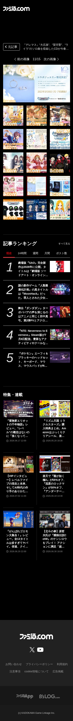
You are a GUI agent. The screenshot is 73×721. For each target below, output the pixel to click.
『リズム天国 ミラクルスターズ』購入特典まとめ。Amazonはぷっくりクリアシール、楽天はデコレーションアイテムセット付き (54, 428)
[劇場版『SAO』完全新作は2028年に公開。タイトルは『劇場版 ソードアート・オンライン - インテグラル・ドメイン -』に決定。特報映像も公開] (60, 266)
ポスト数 (61, 253)
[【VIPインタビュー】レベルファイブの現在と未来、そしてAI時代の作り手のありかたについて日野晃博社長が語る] (18, 464)
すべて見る (64, 243)
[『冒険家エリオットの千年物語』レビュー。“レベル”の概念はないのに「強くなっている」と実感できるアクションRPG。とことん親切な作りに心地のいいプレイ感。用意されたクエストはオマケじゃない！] (18, 408)
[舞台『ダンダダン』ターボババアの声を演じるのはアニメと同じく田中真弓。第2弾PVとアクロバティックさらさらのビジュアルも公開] (60, 312)
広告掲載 (58, 671)
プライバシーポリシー (39, 664)
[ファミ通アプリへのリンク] (24, 696)
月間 (47, 253)
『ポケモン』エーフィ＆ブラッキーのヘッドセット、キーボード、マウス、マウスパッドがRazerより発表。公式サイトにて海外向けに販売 (33, 360)
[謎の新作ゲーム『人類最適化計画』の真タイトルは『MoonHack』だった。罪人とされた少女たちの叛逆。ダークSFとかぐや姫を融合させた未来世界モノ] (60, 289)
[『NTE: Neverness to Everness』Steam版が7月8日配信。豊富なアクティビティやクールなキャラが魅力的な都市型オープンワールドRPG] (60, 334)
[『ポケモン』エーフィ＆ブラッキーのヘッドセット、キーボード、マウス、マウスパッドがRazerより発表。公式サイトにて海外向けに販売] (60, 357)
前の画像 (23, 59)
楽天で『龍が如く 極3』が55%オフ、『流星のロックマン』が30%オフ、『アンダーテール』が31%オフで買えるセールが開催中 (54, 483)
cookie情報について (36, 671)
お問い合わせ (13, 664)
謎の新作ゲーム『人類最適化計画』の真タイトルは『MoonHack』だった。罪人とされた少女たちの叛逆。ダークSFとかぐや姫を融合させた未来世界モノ (33, 292)
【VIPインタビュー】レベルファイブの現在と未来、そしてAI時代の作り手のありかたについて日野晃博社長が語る (17, 483)
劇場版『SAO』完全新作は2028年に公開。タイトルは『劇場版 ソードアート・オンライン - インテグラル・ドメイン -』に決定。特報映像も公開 (33, 269)
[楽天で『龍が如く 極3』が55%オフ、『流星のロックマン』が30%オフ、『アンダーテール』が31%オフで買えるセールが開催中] (55, 464)
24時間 (22, 253)
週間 (35, 253)
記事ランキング (20, 243)
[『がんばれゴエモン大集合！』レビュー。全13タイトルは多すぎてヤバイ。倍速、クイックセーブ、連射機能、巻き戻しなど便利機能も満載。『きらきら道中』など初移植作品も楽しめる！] (18, 519)
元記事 (10, 47)
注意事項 (15, 671)
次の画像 (50, 59)
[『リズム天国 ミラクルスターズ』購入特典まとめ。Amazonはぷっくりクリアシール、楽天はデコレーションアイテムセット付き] (55, 408)
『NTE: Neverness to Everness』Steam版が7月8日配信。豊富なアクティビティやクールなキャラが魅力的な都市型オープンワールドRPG (33, 337)
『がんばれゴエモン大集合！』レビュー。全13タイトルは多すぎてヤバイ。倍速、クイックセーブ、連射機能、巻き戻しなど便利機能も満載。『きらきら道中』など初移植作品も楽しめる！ (17, 539)
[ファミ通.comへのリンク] (16, 8)
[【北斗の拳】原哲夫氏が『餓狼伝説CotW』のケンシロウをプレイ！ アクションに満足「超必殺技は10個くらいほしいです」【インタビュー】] (55, 519)
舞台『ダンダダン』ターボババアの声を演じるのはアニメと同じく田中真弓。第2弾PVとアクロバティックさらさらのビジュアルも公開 (33, 315)
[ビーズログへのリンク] (49, 696)
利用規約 (62, 664)
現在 (9, 253)
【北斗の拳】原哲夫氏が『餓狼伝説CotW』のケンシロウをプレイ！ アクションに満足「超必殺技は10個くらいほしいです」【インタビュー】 (55, 539)
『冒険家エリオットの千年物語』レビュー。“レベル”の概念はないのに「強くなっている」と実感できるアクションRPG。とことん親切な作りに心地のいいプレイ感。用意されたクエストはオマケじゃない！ (17, 428)
